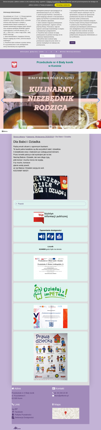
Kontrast (63, 51)
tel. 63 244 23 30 (60, 393)
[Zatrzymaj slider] (50, 126)
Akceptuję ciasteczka (63, 5)
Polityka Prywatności (21, 415)
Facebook (17, 412)
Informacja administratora (74, 51)
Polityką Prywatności (53, 1)
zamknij (72, 42)
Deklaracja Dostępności (23, 417)
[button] (2, 100)
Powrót (21, 204)
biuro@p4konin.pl (60, 396)
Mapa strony (34, 51)
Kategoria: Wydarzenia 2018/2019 (40, 137)
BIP (15, 409)
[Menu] (50, 131)
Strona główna (24, 51)
